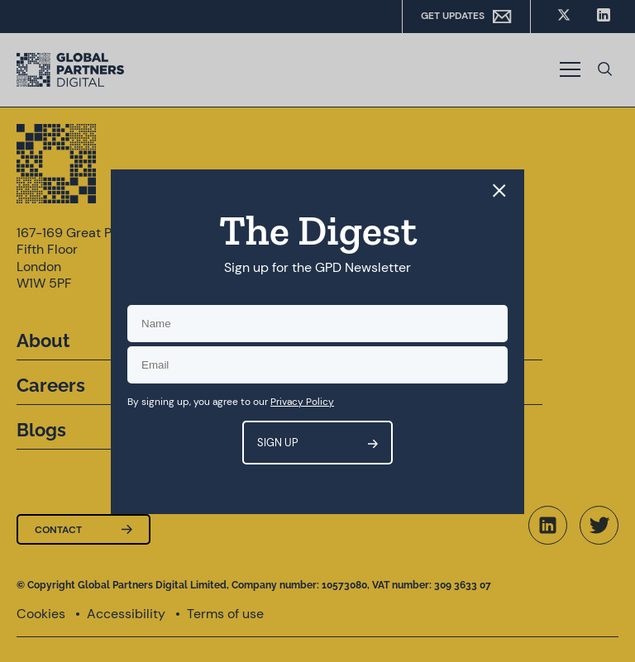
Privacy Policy (302, 401)
